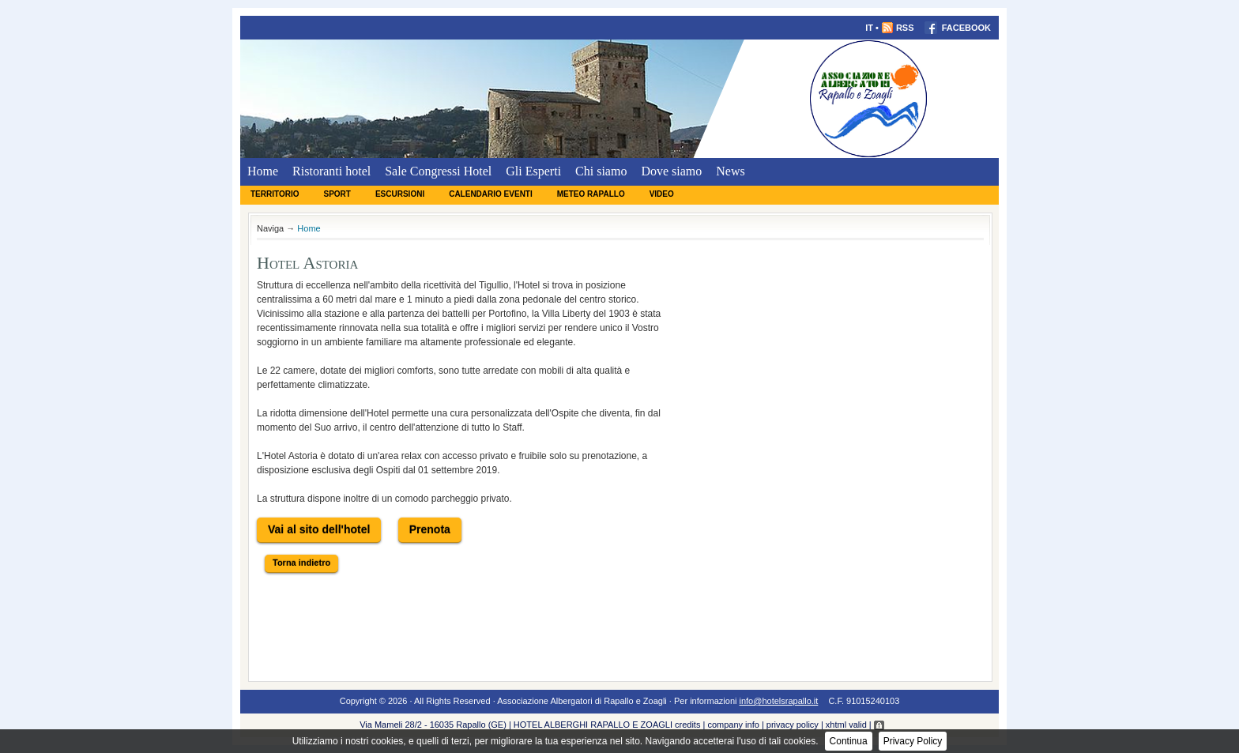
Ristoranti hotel (331, 171)
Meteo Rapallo (591, 194)
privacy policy (792, 724)
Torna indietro (301, 562)
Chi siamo (601, 171)
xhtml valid (846, 724)
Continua (849, 741)
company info (733, 724)
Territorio (274, 194)
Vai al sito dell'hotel (319, 529)
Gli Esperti (533, 171)
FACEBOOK (958, 27)
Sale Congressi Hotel (438, 171)
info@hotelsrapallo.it (779, 701)
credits (687, 724)
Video (662, 194)
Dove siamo (671, 171)
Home (262, 171)
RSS (897, 27)
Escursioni (399, 194)
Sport (336, 194)
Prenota (429, 529)
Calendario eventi (491, 194)
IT (869, 27)
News (730, 171)
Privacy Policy (913, 741)
